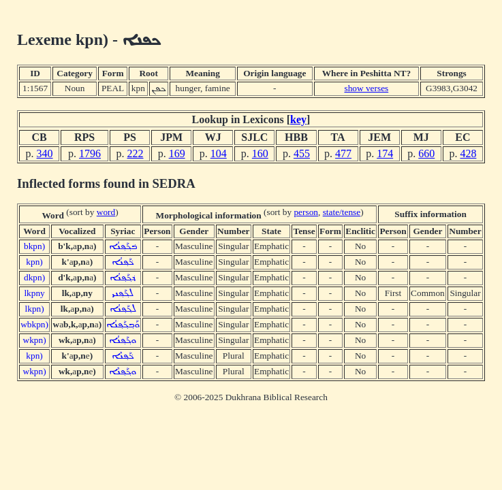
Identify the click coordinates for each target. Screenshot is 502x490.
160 (260, 153)
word (106, 212)
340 (45, 153)
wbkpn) (34, 324)
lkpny (34, 293)
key (298, 119)
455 (302, 153)
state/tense (342, 212)
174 (385, 153)
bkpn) (34, 246)
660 (426, 153)
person (306, 212)
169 (177, 153)
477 (343, 153)
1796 (90, 153)
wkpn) (34, 340)
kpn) (34, 262)
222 (135, 153)
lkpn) (34, 309)
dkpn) (34, 277)
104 (218, 153)
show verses (366, 88)
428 (468, 153)
